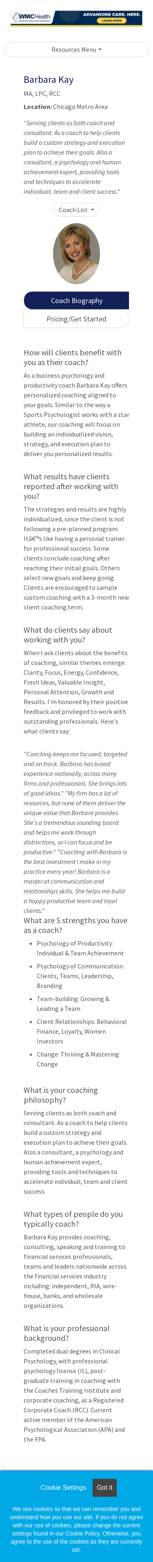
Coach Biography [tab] (76, 300)
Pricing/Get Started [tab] (76, 318)
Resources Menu (73, 49)
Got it (104, 1487)
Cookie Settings (63, 1487)
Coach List (74, 210)
